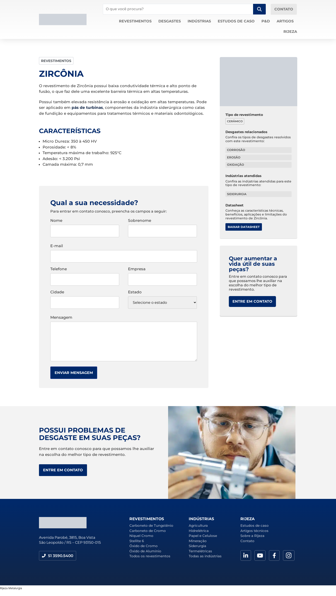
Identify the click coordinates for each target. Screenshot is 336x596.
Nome (84, 226)
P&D (265, 21)
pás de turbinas (87, 107)
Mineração (198, 541)
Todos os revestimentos (149, 556)
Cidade (84, 297)
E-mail (123, 251)
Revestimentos (135, 21)
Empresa (162, 274)
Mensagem (123, 339)
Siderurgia (197, 546)
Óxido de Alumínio (145, 551)
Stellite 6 (136, 541)
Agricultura (198, 525)
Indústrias (199, 21)
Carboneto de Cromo (147, 531)
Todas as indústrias (205, 556)
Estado (162, 299)
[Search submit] (259, 9)
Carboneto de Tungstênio (151, 525)
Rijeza (290, 31)
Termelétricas (200, 551)
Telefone (84, 274)
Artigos (285, 21)
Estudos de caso (236, 21)
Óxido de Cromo (143, 546)
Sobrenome (162, 226)
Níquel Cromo (141, 536)
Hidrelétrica (199, 531)
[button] (58, 556)
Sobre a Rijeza (252, 536)
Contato (247, 541)
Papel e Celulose (203, 536)
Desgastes (169, 21)
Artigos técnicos (254, 531)
